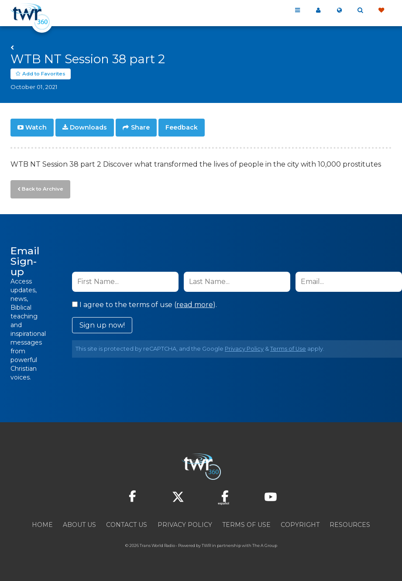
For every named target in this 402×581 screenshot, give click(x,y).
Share (140, 127)
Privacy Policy (244, 347)
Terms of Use (288, 347)
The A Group (264, 544)
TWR (206, 544)
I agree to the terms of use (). (144, 303)
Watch (36, 127)
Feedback (181, 127)
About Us (79, 523)
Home (42, 523)
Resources (350, 523)
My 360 (318, 10)
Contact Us (126, 523)
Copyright (300, 523)
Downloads (88, 127)
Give (381, 10)
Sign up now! (102, 324)
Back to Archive (41, 188)
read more (194, 303)
